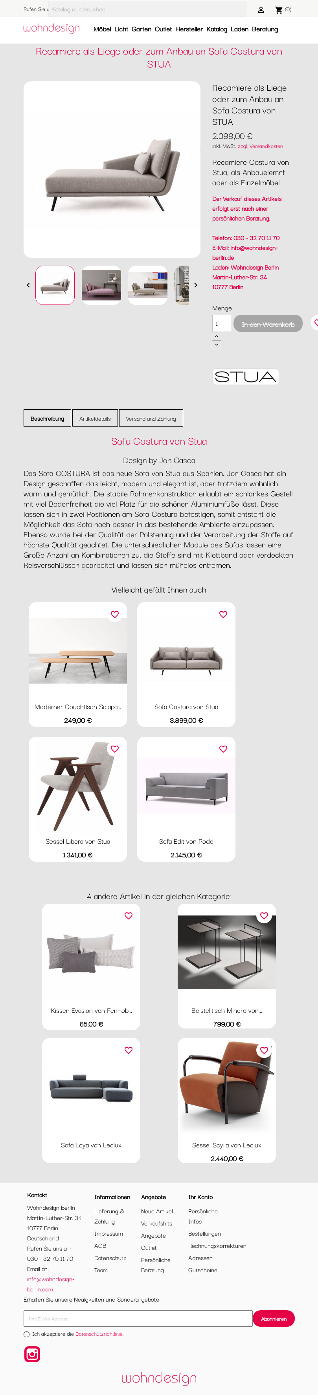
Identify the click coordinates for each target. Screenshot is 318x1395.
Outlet (163, 28)
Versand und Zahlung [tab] (151, 418)
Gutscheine (202, 1269)
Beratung (265, 28)
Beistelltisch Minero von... (226, 1010)
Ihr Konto (200, 1196)
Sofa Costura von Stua (186, 706)
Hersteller (189, 28)
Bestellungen (204, 1233)
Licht (121, 28)
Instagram (32, 1354)
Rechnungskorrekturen (217, 1245)
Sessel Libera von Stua (78, 840)
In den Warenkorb (268, 324)
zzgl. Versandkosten (260, 145)
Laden (239, 28)
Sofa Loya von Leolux (91, 1144)
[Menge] (221, 323)
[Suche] (147, 8)
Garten (141, 28)
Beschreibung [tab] (47, 418)
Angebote (153, 1235)
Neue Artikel (157, 1210)
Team (101, 1269)
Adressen (200, 1257)
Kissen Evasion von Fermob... (91, 1010)
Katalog (216, 28)
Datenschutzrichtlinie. (99, 1333)
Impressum (108, 1233)
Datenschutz (110, 1257)
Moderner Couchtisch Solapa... (78, 706)
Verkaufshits (156, 1222)
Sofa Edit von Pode (186, 840)
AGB (100, 1245)
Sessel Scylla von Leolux (226, 1144)
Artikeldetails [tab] (95, 418)
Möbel (102, 28)
